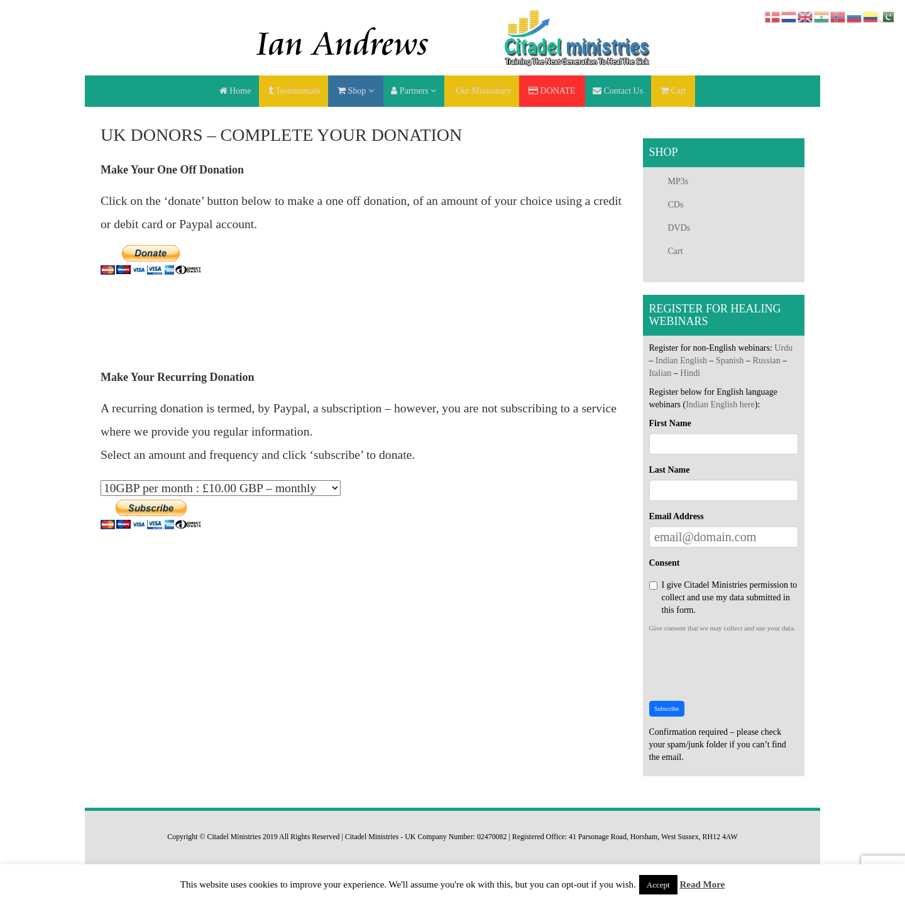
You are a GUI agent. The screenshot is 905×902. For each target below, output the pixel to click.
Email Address (676, 516)
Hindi (690, 373)
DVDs (679, 228)
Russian (766, 360)
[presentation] (744, 666)
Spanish (729, 360)
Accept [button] (658, 884)
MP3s (678, 181)
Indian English (681, 360)
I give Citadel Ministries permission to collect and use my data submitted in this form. (723, 597)
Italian (660, 373)
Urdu (783, 348)
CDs (676, 204)
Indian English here (720, 404)
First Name (670, 423)
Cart (675, 251)
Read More (702, 884)
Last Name (669, 470)
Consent (664, 563)
